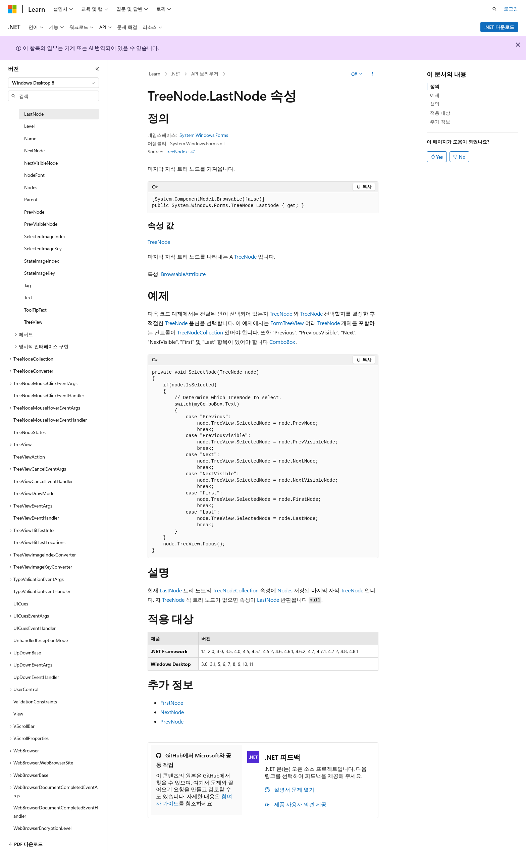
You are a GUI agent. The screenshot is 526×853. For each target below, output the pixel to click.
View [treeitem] (18, 713)
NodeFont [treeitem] (34, 175)
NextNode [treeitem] (34, 150)
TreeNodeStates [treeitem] (29, 432)
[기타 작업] (372, 74)
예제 (434, 95)
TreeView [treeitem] (33, 322)
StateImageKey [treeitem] (39, 273)
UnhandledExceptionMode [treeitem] (40, 640)
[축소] (97, 69)
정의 (434, 86)
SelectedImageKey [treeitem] (43, 248)
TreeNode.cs (178, 151)
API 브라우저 (204, 73)
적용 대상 (440, 113)
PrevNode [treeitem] (34, 212)
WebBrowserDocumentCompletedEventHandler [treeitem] (55, 811)
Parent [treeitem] (31, 199)
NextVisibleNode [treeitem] (41, 163)
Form (276, 322)
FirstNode (171, 702)
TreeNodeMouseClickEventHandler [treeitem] (48, 395)
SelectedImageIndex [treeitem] (44, 236)
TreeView (293, 322)
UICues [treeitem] (20, 603)
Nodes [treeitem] (30, 187)
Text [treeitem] (28, 297)
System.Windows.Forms (203, 135)
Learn (154, 73)
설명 (434, 104)
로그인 (511, 8)
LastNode (171, 590)
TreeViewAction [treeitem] (29, 457)
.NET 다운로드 (499, 27)
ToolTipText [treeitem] (35, 310)
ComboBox (282, 341)
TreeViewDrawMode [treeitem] (33, 493)
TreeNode (159, 241)
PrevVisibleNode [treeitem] (40, 224)
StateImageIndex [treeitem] (41, 261)
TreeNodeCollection (200, 332)
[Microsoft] (12, 9)
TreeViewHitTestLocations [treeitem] (39, 542)
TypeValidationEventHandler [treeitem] (41, 591)
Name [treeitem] (30, 138)
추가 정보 (440, 121)
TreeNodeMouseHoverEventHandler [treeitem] (50, 420)
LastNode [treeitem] (34, 114)
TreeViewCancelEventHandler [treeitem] (43, 481)
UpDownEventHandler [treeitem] (36, 677)
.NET (175, 73)
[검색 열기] (494, 9)
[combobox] (53, 82)
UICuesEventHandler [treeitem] (34, 628)
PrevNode (171, 721)
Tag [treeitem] (27, 285)
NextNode (172, 711)
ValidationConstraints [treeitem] (35, 701)
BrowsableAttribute (183, 273)
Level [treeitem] (29, 126)
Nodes (285, 590)
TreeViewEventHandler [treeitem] (36, 518)
